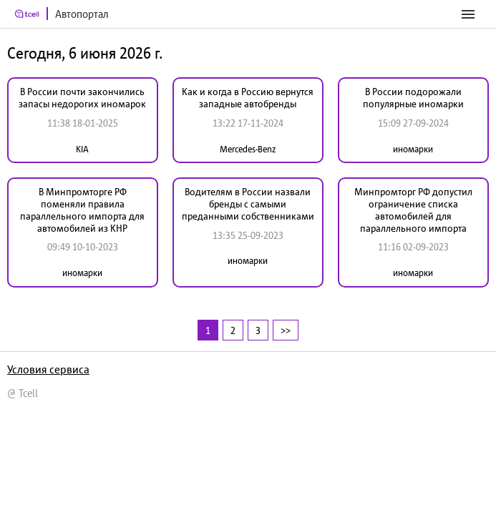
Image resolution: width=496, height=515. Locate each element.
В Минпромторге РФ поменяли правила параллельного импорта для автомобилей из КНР (82, 209)
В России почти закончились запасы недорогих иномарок (82, 97)
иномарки (413, 149)
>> (286, 330)
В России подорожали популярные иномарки (413, 97)
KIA (82, 149)
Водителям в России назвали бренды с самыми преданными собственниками (248, 204)
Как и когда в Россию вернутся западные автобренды (247, 97)
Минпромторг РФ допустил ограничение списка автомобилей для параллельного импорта (413, 209)
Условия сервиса (48, 369)
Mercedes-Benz (248, 149)
